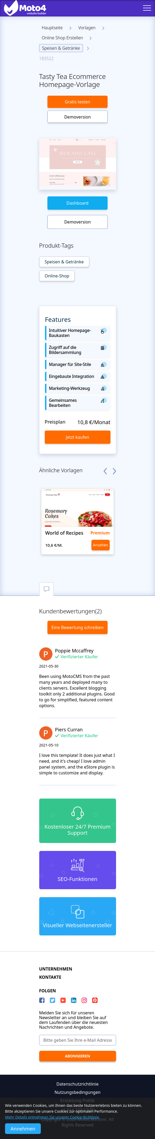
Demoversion (77, 117)
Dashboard (77, 203)
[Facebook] (42, 1000)
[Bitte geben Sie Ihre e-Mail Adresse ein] (77, 1040)
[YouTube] (63, 1000)
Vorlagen (87, 28)
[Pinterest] (95, 1000)
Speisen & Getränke (61, 48)
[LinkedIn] (73, 1000)
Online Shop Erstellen (62, 38)
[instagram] (84, 1000)
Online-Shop (57, 276)
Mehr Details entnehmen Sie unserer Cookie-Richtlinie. (52, 1117)
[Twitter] (52, 1000)
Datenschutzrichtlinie (77, 1084)
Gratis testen (77, 102)
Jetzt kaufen (77, 437)
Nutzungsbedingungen (78, 1092)
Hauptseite (52, 28)
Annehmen (23, 1128)
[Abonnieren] (77, 1056)
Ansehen (100, 544)
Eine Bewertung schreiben (77, 627)
